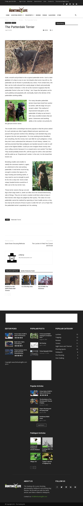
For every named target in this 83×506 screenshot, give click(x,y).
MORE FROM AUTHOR (28, 271)
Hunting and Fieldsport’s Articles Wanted (35, 447)
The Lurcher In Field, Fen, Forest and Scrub (42, 245)
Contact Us (51, 1)
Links (44, 1)
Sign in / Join (22, 1)
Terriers (21, 20)
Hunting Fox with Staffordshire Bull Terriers (10, 288)
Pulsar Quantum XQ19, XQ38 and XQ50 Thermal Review (20, 351)
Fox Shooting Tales (27, 286)
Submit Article (38, 1)
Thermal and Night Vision (62, 1)
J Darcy (21, 255)
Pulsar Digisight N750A (46, 351)
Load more (41, 425)
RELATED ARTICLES (12, 271)
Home (7, 15)
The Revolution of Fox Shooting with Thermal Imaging (46, 401)
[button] (75, 15)
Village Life (33, 461)
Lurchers (33, 459)
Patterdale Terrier (16, 219)
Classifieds (51, 15)
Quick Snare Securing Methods (15, 243)
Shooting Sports (17, 15)
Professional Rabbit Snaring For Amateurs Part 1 (46, 335)
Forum (44, 15)
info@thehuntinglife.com (39, 496)
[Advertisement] (55, 10)
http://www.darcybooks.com (25, 257)
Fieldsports (29, 15)
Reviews (38, 15)
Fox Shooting (25, 284)
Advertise (29, 1)
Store (59, 15)
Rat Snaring (43, 343)
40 (51, 30)
